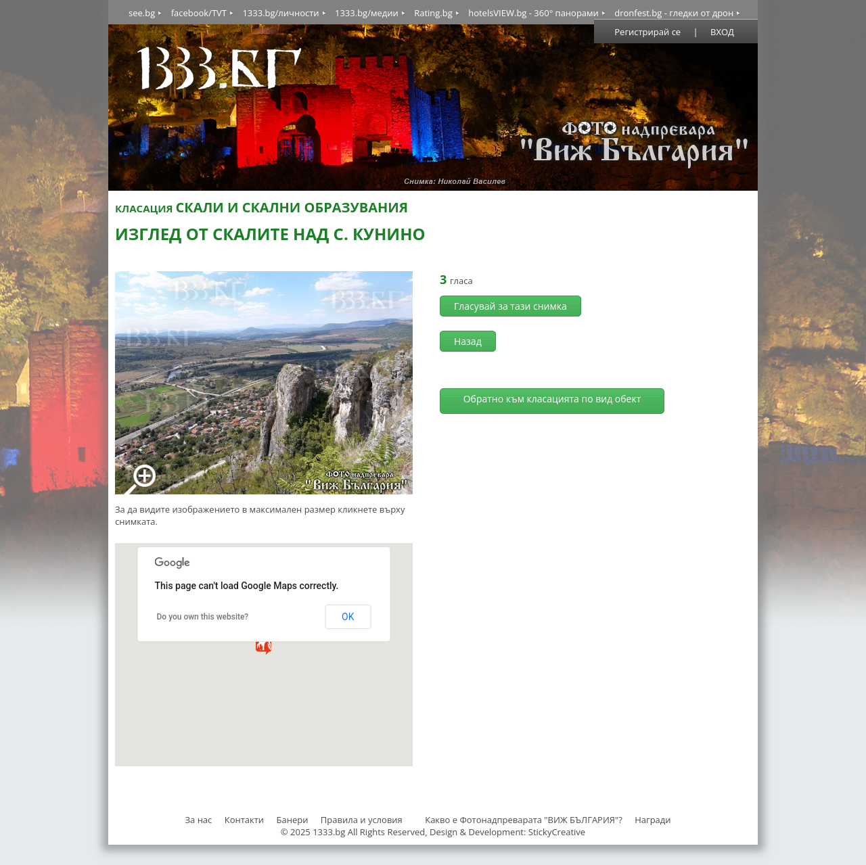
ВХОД (722, 32)
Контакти (244, 820)
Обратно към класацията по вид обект (552, 398)
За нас (198, 820)
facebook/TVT (199, 13)
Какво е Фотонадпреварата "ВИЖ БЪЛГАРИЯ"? (523, 820)
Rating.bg (433, 13)
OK (348, 616)
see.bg (142, 13)
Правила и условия (362, 820)
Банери (294, 820)
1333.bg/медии (366, 13)
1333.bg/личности (280, 13)
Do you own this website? (203, 617)
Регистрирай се (647, 32)
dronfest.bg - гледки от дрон (673, 13)
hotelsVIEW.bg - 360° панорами (533, 13)
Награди (652, 820)
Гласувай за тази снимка (510, 306)
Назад (468, 341)
